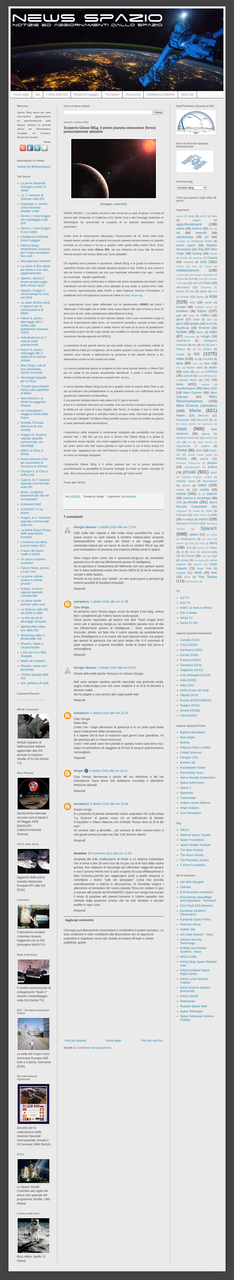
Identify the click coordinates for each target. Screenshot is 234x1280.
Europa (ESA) (189, 655)
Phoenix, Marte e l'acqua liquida (32, 645)
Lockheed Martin (186, 380)
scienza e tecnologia (197, 498)
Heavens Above (190, 924)
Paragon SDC (189, 757)
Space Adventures (192, 782)
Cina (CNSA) (188, 644)
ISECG (184, 830)
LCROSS (211, 371)
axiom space (185, 245)
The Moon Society (192, 855)
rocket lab (183, 489)
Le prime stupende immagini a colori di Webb (33, 186)
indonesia (190, 336)
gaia (178, 315)
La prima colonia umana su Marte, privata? (32, 580)
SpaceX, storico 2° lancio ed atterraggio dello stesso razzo (34, 282)
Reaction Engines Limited (197, 477)
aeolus (179, 216)
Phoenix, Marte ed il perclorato (34, 667)
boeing (197, 253)
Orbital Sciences (191, 752)
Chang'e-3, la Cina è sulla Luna (34, 473)
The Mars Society (191, 850)
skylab (196, 511)
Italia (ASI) (187, 685)
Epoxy (200, 296)
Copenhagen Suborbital (200, 275)
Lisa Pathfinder (205, 376)
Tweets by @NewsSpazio (34, 166)
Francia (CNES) (190, 660)
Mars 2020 (210, 388)
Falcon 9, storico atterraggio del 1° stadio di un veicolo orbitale (33, 355)
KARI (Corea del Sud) (194, 690)
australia (180, 241)
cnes (194, 266)
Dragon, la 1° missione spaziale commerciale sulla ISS (36, 521)
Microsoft (202, 419)
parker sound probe (200, 455)
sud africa (207, 539)
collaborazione (187, 270)
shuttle (193, 502)
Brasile (184, 258)
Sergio (78, 770)
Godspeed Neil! (31, 504)
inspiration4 (183, 340)
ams (214, 216)
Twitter (213, 547)
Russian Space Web (193, 1006)
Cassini (212, 257)
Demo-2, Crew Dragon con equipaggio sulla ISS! (35, 219)
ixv (196, 359)
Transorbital (188, 798)
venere (185, 560)
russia (181, 494)
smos (209, 510)
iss (196, 353)
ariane (180, 228)
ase (211, 228)
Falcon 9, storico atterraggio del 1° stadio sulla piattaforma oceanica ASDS (34, 325)
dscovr (180, 291)
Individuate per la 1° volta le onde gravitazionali (34, 341)
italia (180, 359)
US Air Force (185, 556)
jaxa (179, 363)
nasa (181, 428)
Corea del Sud (185, 278)
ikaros (200, 332)
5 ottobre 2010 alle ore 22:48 (109, 803)
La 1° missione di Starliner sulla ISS (32, 197)
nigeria (206, 433)
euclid (208, 302)
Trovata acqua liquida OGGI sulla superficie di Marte (35, 390)
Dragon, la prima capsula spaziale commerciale (32, 592)
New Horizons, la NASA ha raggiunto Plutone (33, 402)
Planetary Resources (188, 463)
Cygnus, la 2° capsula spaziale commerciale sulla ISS (35, 483)
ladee (186, 371)
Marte (195, 410)
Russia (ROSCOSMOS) (196, 700)
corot (201, 279)
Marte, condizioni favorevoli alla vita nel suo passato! (35, 495)
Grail (209, 323)
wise (214, 572)
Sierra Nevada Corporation (198, 777)
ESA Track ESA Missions (196, 905)
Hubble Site (187, 929)
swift (191, 543)
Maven (180, 415)
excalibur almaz (203, 307)
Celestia (185, 887)
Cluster (180, 266)
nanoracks (207, 424)
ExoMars (182, 311)
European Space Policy (195, 919)
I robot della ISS (57, 94)
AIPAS (203, 216)
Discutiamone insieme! (36, 261)
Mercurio (203, 415)
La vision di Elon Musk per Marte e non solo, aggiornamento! (35, 269)
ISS (37, 94)
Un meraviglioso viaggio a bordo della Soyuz (34, 414)
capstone (197, 258)
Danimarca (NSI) (191, 650)
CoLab (208, 266)
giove (179, 319)
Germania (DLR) (191, 665)
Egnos (203, 291)
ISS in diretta (188, 612)
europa (181, 307)
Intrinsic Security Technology (191, 941)
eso (192, 302)
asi (178, 232)
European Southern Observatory (193, 912)
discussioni (182, 287)
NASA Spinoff (189, 996)
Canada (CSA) (189, 640)
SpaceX (209, 528)
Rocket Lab (187, 762)
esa (213, 296)
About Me (187, 94)
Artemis (197, 228)
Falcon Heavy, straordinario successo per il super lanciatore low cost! (35, 251)
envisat (184, 296)
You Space (112, 94)
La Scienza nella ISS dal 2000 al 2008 (34, 611)
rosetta (204, 489)
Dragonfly (206, 287)
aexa (191, 216)
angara (196, 220)
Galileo (205, 315)
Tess (189, 547)
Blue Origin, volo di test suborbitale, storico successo (33, 369)
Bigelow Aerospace (192, 732)
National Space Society (195, 835)
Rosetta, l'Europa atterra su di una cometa (32, 426)
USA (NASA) (188, 715)
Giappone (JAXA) (191, 670)
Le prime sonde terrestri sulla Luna (33, 602)
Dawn (207, 283)
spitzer (193, 534)
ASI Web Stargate (192, 882)
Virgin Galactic (189, 808)
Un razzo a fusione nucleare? (33, 561)
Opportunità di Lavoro (192, 446)
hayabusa (182, 327)
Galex (191, 315)
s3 (199, 494)
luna (179, 384)
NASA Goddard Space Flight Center (195, 972)
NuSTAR (208, 438)
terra (213, 543)
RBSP (214, 472)
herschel (204, 327)
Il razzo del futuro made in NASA (32, 552)
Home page (21, 94)
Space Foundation (192, 839)
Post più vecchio (152, 1040)
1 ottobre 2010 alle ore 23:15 (117, 667)
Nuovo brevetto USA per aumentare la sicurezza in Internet (34, 462)
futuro (201, 311)
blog (200, 249)
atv (207, 237)
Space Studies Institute (195, 845)
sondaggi (187, 519)
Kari (178, 367)
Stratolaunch (188, 539)
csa (184, 283)
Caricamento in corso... (32, 699)
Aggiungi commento (79, 920)
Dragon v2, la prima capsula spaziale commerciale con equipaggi (34, 440)
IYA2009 (208, 359)
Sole (214, 514)
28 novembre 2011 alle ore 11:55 (109, 853)
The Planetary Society (194, 860)
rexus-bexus (209, 481)
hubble (181, 332)
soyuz (203, 519)
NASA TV (186, 618)
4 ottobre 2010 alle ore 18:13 (108, 770)
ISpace (207, 349)
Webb (198, 572)
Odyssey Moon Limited (195, 747)
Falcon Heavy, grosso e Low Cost (35, 569)
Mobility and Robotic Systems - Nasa (193, 949)
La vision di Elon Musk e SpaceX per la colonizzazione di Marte (35, 308)
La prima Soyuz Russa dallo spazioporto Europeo (36, 533)
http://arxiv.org (133, 295)
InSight (205, 336)
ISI (194, 349)
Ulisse (192, 552)
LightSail (187, 375)
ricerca (186, 485)
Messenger (182, 419)
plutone (212, 463)
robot (202, 485)
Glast (196, 319)
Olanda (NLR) (189, 695)
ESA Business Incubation (196, 892)
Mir (215, 420)
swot (201, 543)
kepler (213, 367)
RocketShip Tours (191, 772)
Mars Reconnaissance (196, 399)
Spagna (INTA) (190, 705)
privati (189, 472)
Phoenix (181, 458)
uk (182, 552)
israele (180, 354)
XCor (187, 577)
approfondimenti (189, 224)
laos (197, 372)
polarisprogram (192, 467)
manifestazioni (185, 388)
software (181, 514)
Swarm (180, 543)
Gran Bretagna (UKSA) (195, 675)
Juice (195, 363)
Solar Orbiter (199, 515)
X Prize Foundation (192, 865)
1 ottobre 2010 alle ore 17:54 (117, 527)
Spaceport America (187, 523)
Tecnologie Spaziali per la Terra (33, 379)
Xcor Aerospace (190, 813)
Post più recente (75, 1040)
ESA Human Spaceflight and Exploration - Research (198, 898)
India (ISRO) (188, 680)
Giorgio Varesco (85, 527)
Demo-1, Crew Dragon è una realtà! (35, 230)
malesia (205, 384)
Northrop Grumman (187, 437)
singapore (181, 511)
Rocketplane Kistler (193, 767)
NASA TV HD (189, 623)
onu (189, 442)
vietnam (198, 564)
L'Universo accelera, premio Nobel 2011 (34, 543)
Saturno (212, 493)
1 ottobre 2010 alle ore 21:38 (109, 601)
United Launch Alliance (195, 802)
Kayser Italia (194, 367)
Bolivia (213, 253)
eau (192, 291)
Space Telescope (191, 1011)
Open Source (205, 442)
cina (203, 262)
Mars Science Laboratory (196, 406)
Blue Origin (187, 737)
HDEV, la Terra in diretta (196, 607)
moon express (188, 424)
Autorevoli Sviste (201, 241)
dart (195, 283)
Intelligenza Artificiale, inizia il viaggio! (35, 238)
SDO (179, 502)
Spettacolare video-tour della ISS (33, 628)
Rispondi (79, 588)
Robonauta (187, 1001)
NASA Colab (188, 956)
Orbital (181, 450)
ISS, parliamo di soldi (35, 683)
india (213, 332)
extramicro (81, 601)
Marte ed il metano (33, 661)
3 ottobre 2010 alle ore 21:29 (109, 713)
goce (179, 323)
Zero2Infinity (192, 581)
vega (214, 556)
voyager (181, 572)
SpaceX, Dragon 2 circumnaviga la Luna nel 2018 (35, 294)
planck (204, 458)
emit (215, 291)
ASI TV (184, 597)
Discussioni (133, 94)
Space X (185, 787)
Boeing (184, 742)
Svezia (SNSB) (190, 710)
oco (178, 442)
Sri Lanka (211, 534)
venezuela (199, 560)
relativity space (185, 481)
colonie (180, 275)
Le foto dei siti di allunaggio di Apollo (33, 619)
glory (209, 319)
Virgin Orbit (204, 568)
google (194, 323)
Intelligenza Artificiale (161, 94)
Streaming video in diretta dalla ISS (33, 637)
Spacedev (186, 792)
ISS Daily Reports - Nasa (196, 934)
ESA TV (185, 603)
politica (212, 467)
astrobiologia (128, 496)
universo (206, 552)
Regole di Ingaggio (86, 94)
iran (194, 344)
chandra (188, 262)
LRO (207, 380)
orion (199, 450)
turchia (200, 548)
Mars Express (192, 392)
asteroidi (201, 232)
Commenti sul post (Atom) (94, 1047)
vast (204, 556)
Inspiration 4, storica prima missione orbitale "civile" (34, 207)
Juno (207, 363)
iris (203, 344)
